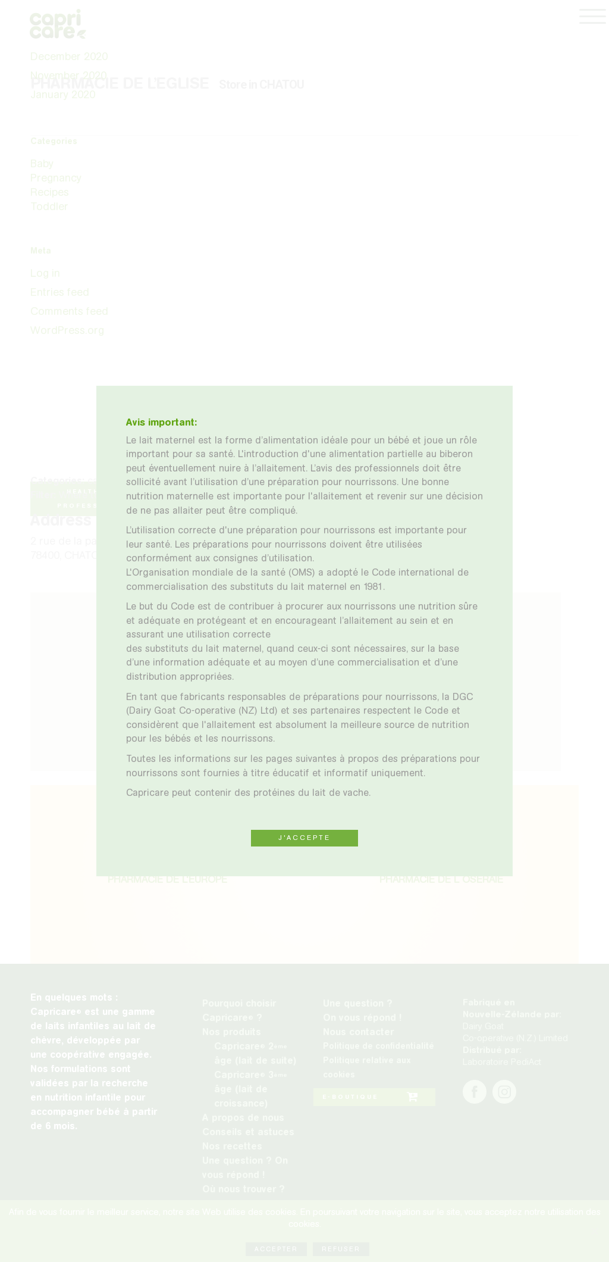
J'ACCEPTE (304, 837)
